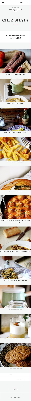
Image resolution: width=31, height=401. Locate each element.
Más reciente (18, 379)
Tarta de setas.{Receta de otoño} (15, 191)
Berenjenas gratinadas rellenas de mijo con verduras (15, 280)
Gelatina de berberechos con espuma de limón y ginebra (15, 338)
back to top (15, 388)
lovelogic (19, 397)
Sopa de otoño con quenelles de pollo (15, 103)
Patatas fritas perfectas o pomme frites (15, 161)
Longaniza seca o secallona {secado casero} (15, 74)
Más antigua (11, 374)
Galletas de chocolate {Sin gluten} (15, 368)
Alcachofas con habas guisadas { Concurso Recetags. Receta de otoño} (15, 251)
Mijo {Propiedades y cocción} (15, 309)
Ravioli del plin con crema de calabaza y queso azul (15, 132)
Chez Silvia (15, 20)
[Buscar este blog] (15, 9)
